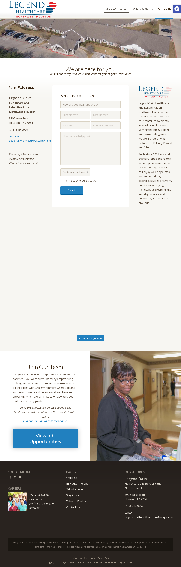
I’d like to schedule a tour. (80, 180)
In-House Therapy (77, 483)
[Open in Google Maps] (90, 338)
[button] (177, 9)
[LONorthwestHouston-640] (155, 92)
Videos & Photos (76, 501)
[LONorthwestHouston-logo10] (36, 9)
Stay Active (72, 495)
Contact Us (73, 507)
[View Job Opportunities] (45, 438)
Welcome (71, 477)
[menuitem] (116, 9)
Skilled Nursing (75, 489)
